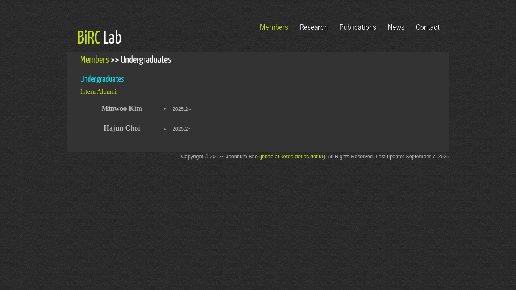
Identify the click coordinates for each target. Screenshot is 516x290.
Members (274, 26)
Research (314, 26)
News (396, 26)
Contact (428, 26)
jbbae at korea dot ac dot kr (292, 156)
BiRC (88, 36)
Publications (357, 26)
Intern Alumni (98, 91)
